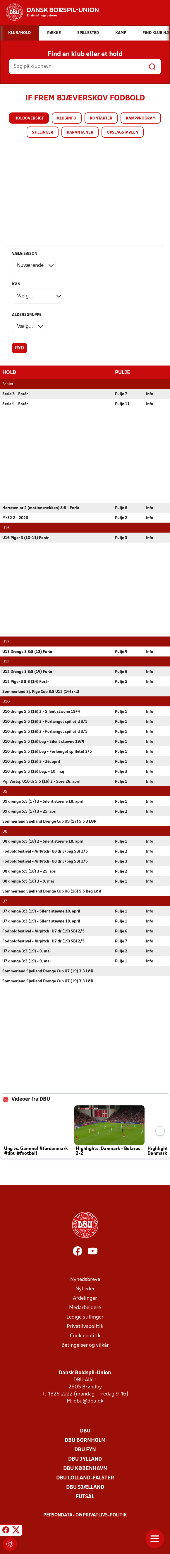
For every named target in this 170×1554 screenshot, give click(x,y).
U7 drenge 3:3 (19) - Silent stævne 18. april (41, 911)
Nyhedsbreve (85, 1279)
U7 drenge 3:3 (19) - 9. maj (26, 951)
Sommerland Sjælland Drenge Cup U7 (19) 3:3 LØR (47, 971)
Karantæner (80, 132)
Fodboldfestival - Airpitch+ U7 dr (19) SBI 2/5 (43, 931)
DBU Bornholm (85, 1440)
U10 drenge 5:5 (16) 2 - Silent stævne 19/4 (41, 711)
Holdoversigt (29, 118)
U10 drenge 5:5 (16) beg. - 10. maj (33, 771)
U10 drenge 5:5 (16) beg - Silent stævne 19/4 (43, 741)
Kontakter (101, 118)
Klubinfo (66, 118)
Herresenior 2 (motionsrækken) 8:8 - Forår (40, 508)
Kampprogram (141, 118)
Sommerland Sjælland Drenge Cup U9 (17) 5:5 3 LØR (49, 821)
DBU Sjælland (85, 1487)
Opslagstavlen (122, 132)
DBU (85, 1430)
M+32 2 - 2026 (15, 518)
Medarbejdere (85, 1307)
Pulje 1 (121, 711)
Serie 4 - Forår (15, 404)
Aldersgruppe (27, 315)
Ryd (19, 348)
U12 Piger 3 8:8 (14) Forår (25, 681)
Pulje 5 (121, 681)
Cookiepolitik (85, 1335)
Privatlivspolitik (85, 1326)
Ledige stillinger (85, 1316)
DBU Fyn (85, 1449)
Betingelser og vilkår (85, 1345)
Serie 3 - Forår (15, 394)
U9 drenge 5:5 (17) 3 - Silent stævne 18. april (42, 801)
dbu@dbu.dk (88, 1400)
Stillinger (42, 132)
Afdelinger (85, 1298)
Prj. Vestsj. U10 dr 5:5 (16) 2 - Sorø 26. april (41, 781)
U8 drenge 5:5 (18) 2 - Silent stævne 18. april (42, 841)
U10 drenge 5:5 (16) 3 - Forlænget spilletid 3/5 (44, 721)
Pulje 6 (121, 508)
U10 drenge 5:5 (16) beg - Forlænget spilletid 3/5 (47, 751)
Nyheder (85, 1288)
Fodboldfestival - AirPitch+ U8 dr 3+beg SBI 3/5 (45, 851)
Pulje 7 (121, 394)
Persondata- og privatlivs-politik (85, 1515)
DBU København (85, 1468)
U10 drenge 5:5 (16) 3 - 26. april (31, 761)
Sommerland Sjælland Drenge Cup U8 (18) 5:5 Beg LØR (51, 891)
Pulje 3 (121, 538)
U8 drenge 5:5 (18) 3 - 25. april (30, 871)
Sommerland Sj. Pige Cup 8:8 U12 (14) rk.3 (40, 691)
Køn (16, 284)
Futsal (85, 1496)
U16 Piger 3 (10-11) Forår (25, 538)
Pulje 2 (121, 518)
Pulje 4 (121, 652)
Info (149, 394)
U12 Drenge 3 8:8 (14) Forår (27, 672)
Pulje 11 (122, 404)
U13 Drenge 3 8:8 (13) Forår (27, 652)
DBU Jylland (85, 1459)
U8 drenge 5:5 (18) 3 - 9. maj (28, 881)
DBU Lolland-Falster (85, 1477)
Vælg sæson (24, 254)
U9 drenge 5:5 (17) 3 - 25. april (30, 811)
